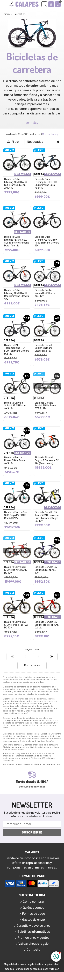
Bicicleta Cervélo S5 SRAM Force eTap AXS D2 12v (16, 625)
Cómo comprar (33, 902)
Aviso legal (27, 964)
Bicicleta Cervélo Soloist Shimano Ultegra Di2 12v (44, 348)
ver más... (32, 123)
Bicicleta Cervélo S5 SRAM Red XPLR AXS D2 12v (15, 570)
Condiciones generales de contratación (37, 969)
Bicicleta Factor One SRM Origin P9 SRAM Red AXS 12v (15, 515)
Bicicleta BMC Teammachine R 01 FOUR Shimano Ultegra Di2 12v (16, 349)
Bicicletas (36, 758)
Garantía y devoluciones (33, 926)
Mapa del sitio (11, 964)
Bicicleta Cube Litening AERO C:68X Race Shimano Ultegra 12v (47, 241)
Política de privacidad (47, 964)
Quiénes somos (33, 908)
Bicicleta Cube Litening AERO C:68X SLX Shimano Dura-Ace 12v (46, 183)
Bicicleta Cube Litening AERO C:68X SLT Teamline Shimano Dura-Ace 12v (16, 241)
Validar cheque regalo (33, 944)
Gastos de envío (33, 920)
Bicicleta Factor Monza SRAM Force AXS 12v (45, 293)
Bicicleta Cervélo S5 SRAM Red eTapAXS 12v (46, 570)
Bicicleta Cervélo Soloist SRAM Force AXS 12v (15, 405)
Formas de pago (33, 914)
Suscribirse (32, 832)
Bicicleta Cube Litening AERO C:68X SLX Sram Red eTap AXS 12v (15, 183)
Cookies (9, 969)
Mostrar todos (50, 134)
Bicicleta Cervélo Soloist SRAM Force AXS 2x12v (45, 405)
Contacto (33, 950)
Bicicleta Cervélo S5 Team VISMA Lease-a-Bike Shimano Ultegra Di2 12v (47, 516)
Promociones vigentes (33, 938)
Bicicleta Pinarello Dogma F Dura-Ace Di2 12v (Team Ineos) (47, 460)
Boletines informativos (33, 932)
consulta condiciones (32, 786)
